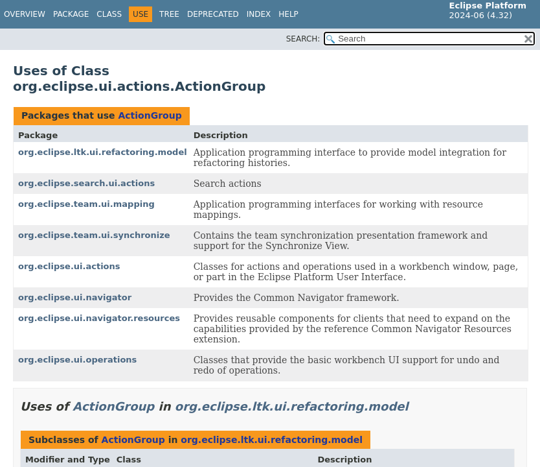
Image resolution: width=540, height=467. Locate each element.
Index (259, 14)
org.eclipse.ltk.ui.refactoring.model (102, 152)
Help (288, 14)
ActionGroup (149, 115)
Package (71, 14)
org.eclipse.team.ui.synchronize (94, 235)
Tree (169, 14)
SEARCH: (303, 38)
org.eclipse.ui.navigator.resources (99, 318)
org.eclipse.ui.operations (77, 360)
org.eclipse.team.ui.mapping (86, 204)
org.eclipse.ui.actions (69, 266)
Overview (24, 14)
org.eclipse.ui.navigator (74, 297)
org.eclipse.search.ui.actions (86, 183)
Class (109, 14)
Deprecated (213, 14)
